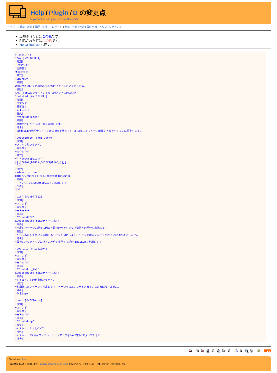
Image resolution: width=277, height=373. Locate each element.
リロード (54, 26)
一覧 (74, 26)
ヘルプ (103, 26)
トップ (11, 26)
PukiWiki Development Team (53, 364)
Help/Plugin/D (29, 44)
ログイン (114, 26)
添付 (44, 26)
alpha (24, 359)
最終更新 (92, 26)
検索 (81, 26)
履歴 (37, 26)
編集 (22, 26)
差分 (29, 26)
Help (37, 12)
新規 (67, 26)
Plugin (59, 12)
